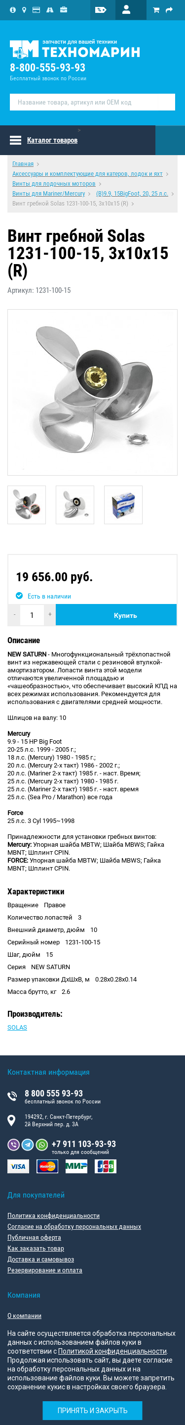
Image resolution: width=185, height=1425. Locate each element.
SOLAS (17, 1027)
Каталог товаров (52, 140)
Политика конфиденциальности (53, 1215)
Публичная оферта (34, 1237)
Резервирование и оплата (44, 1269)
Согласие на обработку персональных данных (74, 1226)
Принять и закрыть (93, 1411)
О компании (24, 1315)
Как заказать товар (35, 1248)
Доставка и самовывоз (40, 1259)
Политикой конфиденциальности (112, 1351)
